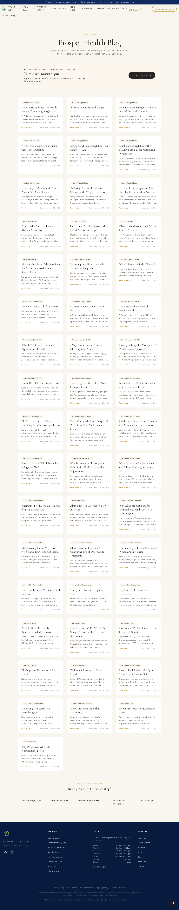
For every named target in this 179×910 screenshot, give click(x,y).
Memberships (103, 8)
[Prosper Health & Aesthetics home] (4, 9)
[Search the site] (141, 9)
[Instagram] (12, 852)
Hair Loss (75, 8)
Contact (141, 866)
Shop (124, 8)
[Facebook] (5, 852)
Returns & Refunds (118, 887)
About (115, 8)
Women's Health (44, 8)
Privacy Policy (58, 887)
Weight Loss (14, 8)
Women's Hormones (57, 847)
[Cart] (147, 8)
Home (5, 16)
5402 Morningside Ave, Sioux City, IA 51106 (111, 839)
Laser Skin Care (55, 861)
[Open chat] (172, 903)
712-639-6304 (88, 2)
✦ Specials (133, 8)
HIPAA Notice (72, 887)
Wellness (88, 8)
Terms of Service (86, 887)
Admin (132, 900)
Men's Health (28, 8)
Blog (140, 857)
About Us (142, 838)
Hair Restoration (55, 857)
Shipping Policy (102, 887)
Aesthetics (61, 8)
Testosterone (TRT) (57, 842)
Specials (141, 847)
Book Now (142, 861)
